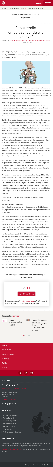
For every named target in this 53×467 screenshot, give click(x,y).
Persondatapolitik (38, 465)
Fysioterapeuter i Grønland (11, 432)
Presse (4, 367)
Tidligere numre (26, 18)
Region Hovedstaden (9, 415)
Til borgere (28, 465)
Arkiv (22, 8)
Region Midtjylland (9, 421)
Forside (4, 8)
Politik (4, 363)
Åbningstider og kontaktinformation (14, 388)
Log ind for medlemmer (26, 294)
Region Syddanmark (9, 423)
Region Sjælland (8, 418)
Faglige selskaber (8, 354)
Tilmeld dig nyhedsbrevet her (11, 449)
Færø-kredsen (7, 429)
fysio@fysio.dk (9, 403)
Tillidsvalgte (6, 358)
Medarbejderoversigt (9, 399)
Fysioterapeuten (14, 8)
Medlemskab (6, 349)
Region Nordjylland (9, 426)
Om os (4, 345)
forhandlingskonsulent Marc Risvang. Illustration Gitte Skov (29, 40)
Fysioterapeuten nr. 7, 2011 (35, 8)
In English (48, 465)
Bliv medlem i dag (28, 301)
